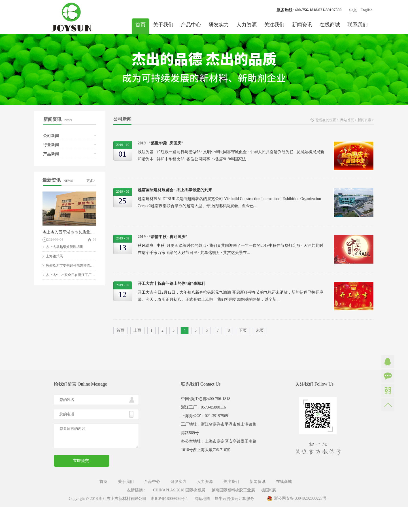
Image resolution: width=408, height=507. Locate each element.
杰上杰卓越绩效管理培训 (64, 247)
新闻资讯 (364, 120)
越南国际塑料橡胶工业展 (233, 490)
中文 (353, 10)
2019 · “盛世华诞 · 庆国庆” (160, 143)
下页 (243, 330)
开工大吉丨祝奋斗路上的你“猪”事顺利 (171, 283)
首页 (140, 25)
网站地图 (201, 499)
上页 (137, 330)
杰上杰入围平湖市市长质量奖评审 (72, 232)
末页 (260, 330)
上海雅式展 (54, 256)
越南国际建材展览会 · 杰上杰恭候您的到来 (175, 190)
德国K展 (268, 490)
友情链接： (137, 490)
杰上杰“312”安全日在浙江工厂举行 (72, 275)
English (366, 10)
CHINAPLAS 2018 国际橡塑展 (179, 490)
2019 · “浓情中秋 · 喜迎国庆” (162, 237)
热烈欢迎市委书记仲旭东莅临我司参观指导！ (80, 266)
